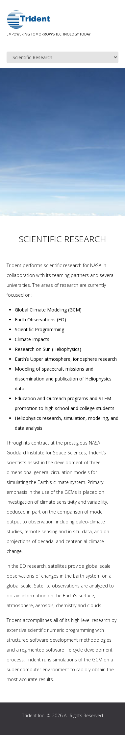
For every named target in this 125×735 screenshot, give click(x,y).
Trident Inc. (33, 715)
